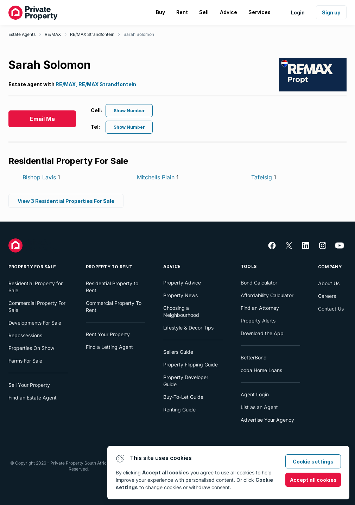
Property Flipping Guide (190, 364)
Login (298, 12)
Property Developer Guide (185, 380)
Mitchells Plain (158, 177)
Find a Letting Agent (109, 347)
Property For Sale (32, 266)
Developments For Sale (34, 323)
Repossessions (25, 335)
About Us (329, 283)
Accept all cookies (313, 480)
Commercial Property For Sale (36, 306)
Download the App (262, 333)
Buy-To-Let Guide (183, 397)
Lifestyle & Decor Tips (188, 328)
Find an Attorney (260, 308)
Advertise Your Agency (267, 420)
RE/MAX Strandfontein (92, 34)
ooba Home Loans (261, 370)
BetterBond (254, 357)
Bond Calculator (259, 283)
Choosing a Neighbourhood (181, 311)
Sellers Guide (178, 352)
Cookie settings (313, 462)
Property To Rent (109, 266)
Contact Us (331, 309)
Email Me (42, 118)
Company (330, 266)
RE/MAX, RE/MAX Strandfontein (96, 84)
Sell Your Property (29, 385)
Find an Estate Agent (32, 398)
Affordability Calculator (267, 295)
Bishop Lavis (41, 177)
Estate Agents (22, 34)
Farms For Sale (25, 361)
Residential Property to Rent (112, 286)
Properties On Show (31, 348)
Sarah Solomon (138, 34)
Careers (327, 296)
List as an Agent (259, 407)
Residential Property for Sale (35, 286)
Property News (180, 295)
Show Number (129, 110)
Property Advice (182, 283)
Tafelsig (263, 177)
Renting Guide (179, 410)
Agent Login (255, 394)
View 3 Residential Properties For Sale (66, 201)
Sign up (331, 12)
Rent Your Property (108, 334)
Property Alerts (258, 321)
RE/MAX (53, 34)
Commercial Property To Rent (113, 306)
